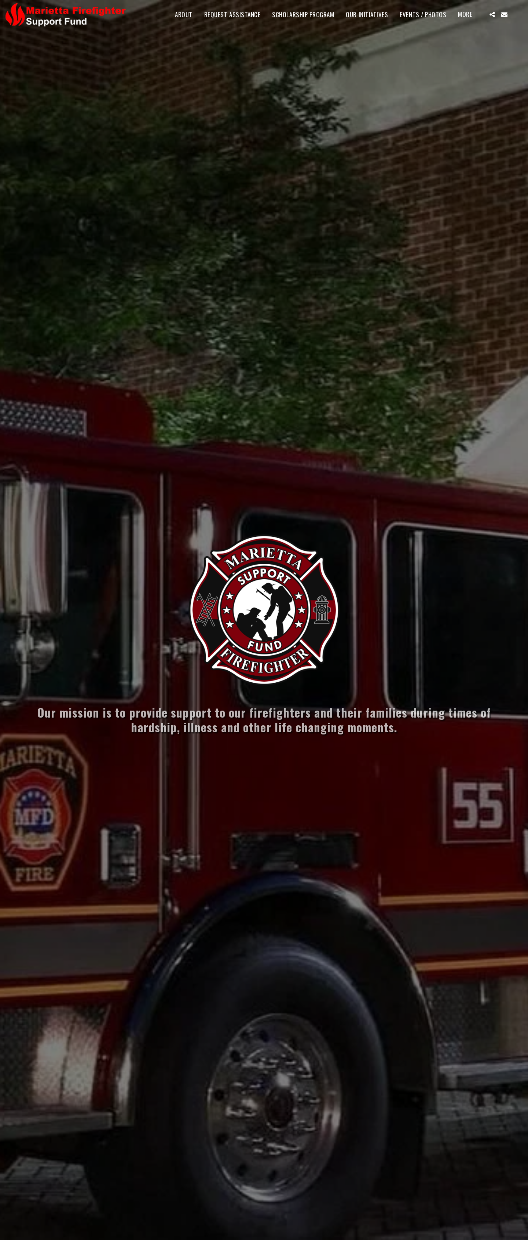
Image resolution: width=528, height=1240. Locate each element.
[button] (492, 14)
